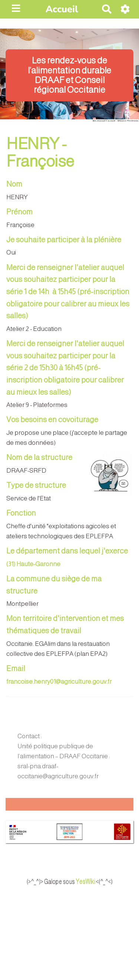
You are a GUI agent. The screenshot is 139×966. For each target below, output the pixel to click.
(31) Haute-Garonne (33, 564)
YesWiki (93, 881)
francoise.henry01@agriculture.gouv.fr (59, 681)
